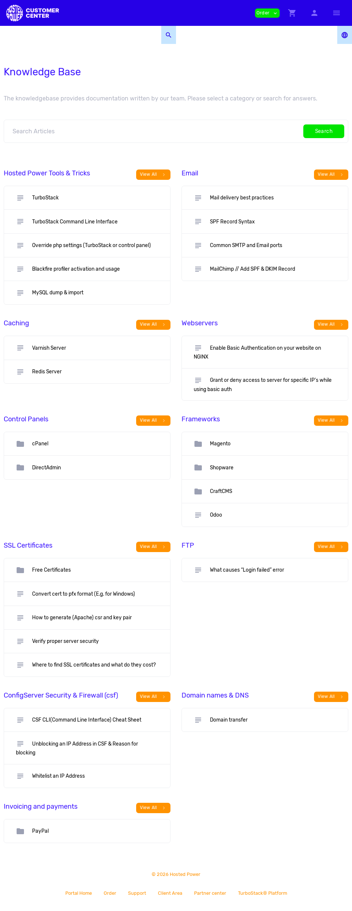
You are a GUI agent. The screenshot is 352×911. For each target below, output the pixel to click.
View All (153, 175)
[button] (292, 13)
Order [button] (267, 13)
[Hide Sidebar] (336, 13)
